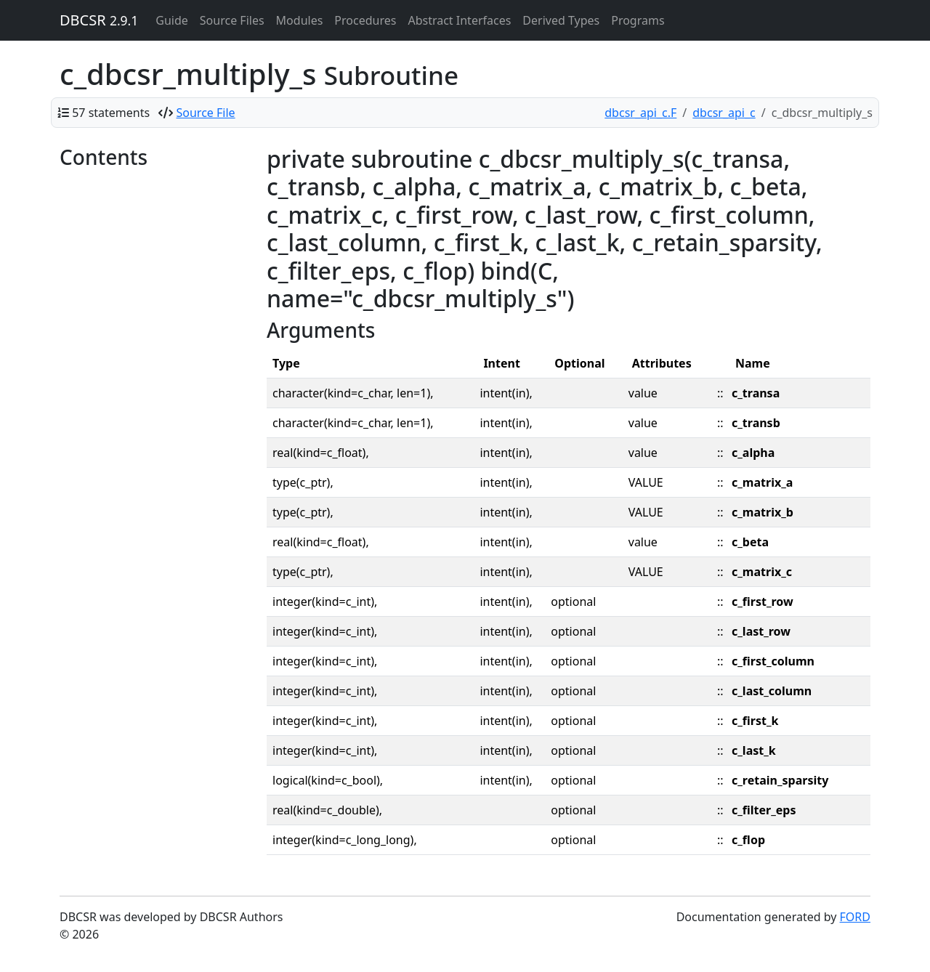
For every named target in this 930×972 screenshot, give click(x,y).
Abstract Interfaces (459, 20)
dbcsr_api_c (723, 113)
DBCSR (99, 20)
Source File (206, 113)
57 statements (111, 113)
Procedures (365, 20)
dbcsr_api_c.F (640, 113)
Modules (299, 20)
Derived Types (560, 20)
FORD (855, 917)
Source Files (232, 20)
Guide (171, 20)
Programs (637, 20)
